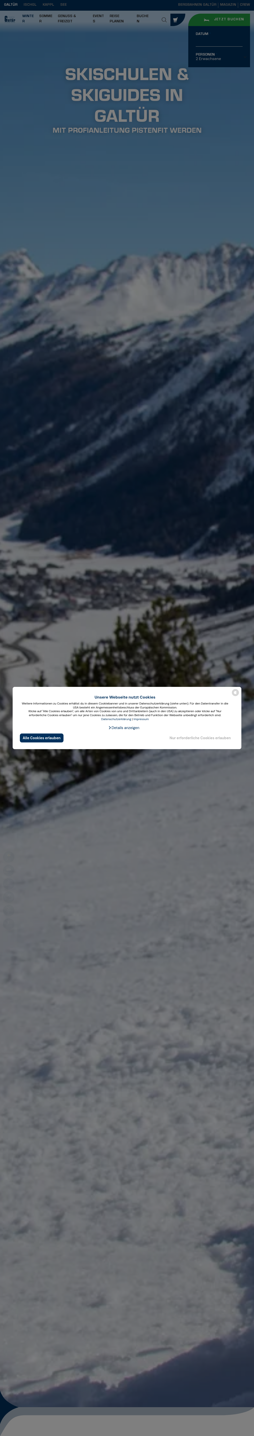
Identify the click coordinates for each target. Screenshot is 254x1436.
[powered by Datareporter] (235, 695)
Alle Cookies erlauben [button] (42, 738)
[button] (123, 728)
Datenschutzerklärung (116, 719)
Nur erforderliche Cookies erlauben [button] (200, 738)
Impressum (141, 719)
